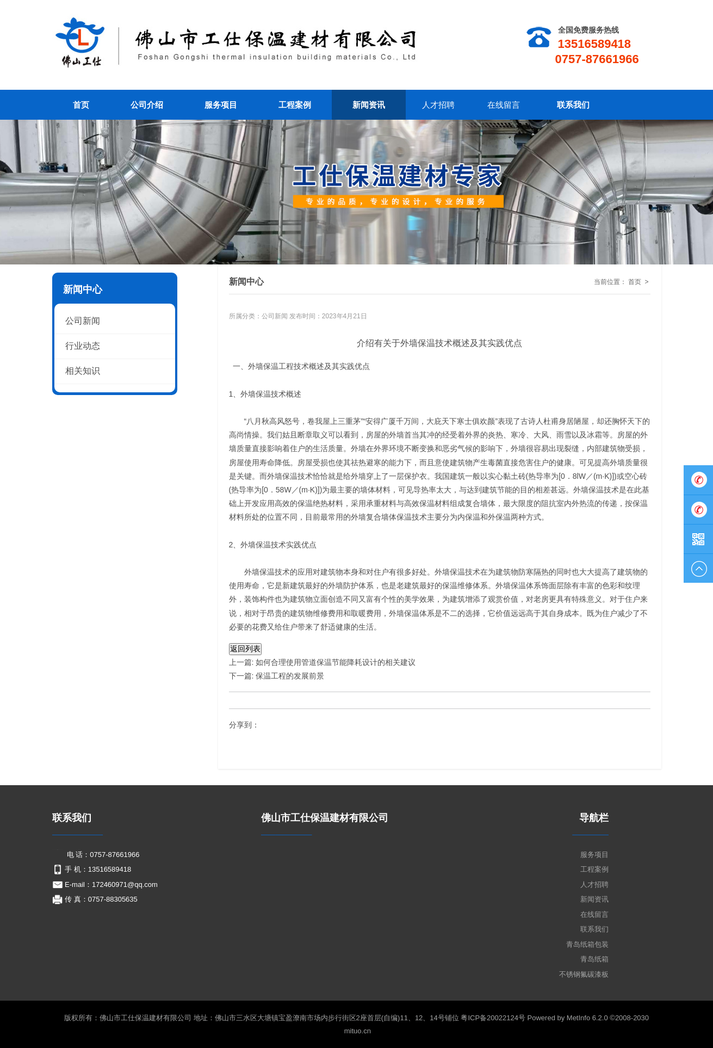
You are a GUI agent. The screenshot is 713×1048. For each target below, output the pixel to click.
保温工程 (278, 366)
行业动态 (82, 345)
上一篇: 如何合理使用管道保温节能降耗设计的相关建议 (322, 662)
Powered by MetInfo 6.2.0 (568, 1018)
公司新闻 (275, 316)
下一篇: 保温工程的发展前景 (278, 675)
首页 (634, 282)
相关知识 (82, 370)
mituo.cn (357, 1031)
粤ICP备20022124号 (494, 1018)
